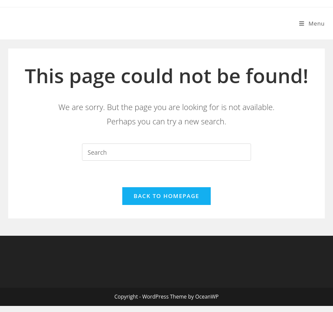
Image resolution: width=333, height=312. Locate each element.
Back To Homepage (166, 196)
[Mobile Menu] (312, 23)
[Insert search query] (166, 152)
